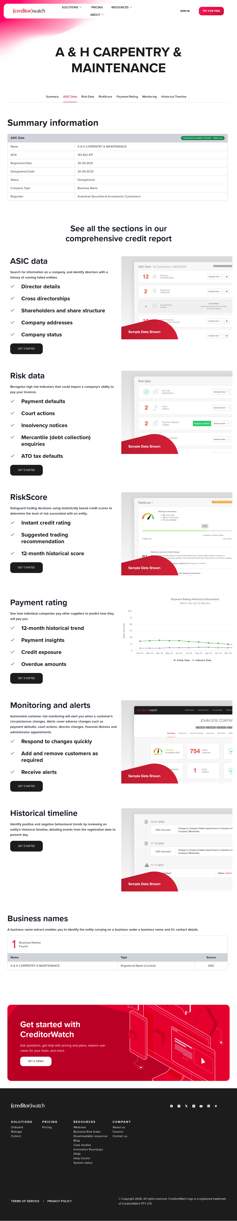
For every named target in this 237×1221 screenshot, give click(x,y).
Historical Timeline (173, 97)
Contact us (120, 1136)
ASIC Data (70, 97)
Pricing (87, 11)
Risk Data (87, 97)
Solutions (65, 11)
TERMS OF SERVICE (25, 1201)
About (132, 11)
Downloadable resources (91, 1136)
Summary (52, 97)
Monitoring (149, 97)
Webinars (80, 1127)
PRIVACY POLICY (59, 1201)
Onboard (17, 1127)
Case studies (82, 1145)
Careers (118, 1132)
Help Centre (82, 1158)
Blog (77, 1141)
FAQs (77, 1154)
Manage (16, 1132)
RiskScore (105, 97)
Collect (16, 1136)
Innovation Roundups (88, 1150)
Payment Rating (127, 97)
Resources (109, 11)
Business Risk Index (87, 1132)
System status (83, 1163)
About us (119, 1127)
